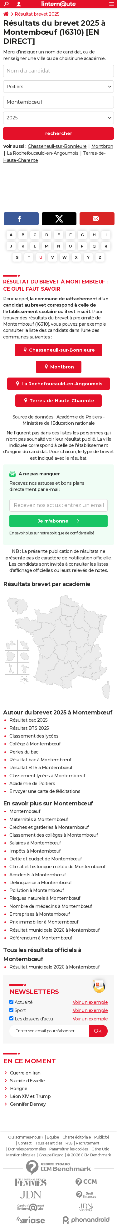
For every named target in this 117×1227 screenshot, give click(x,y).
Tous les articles (48, 1143)
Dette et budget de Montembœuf (45, 859)
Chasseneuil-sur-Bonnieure (57, 146)
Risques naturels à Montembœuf (44, 898)
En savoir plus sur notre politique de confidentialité (51, 533)
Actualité (20, 1002)
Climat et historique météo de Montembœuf (57, 866)
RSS (69, 1143)
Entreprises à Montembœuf (39, 914)
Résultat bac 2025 (28, 720)
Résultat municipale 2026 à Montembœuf (54, 930)
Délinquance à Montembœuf (40, 882)
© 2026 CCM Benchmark (89, 1155)
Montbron (102, 146)
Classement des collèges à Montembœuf (53, 835)
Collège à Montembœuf (34, 744)
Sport (17, 1010)
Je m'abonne (53, 521)
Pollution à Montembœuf (36, 890)
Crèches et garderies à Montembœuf (49, 827)
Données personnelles (27, 1149)
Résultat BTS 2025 (29, 728)
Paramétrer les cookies (68, 1149)
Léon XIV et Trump (30, 1096)
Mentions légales (20, 1155)
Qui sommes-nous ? (25, 1137)
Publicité (101, 1137)
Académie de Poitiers (32, 783)
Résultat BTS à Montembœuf (40, 767)
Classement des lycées (34, 736)
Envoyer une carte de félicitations (44, 791)
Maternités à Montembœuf (38, 819)
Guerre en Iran (25, 1073)
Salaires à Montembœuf (35, 843)
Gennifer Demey (28, 1104)
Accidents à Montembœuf (37, 875)
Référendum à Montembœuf (40, 938)
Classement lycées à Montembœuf (47, 776)
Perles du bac (23, 752)
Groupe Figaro (51, 1155)
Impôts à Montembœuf (35, 851)
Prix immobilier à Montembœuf (43, 922)
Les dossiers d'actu (31, 1019)
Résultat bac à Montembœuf (40, 760)
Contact (25, 1143)
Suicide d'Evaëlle (27, 1081)
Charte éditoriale (76, 1137)
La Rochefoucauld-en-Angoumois (43, 153)
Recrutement (88, 1143)
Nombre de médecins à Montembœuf (50, 906)
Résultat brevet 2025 (37, 14)
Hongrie (18, 1088)
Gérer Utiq (100, 1149)
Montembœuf (24, 811)
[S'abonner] (58, 1031)
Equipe (53, 1137)
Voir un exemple (90, 1002)
